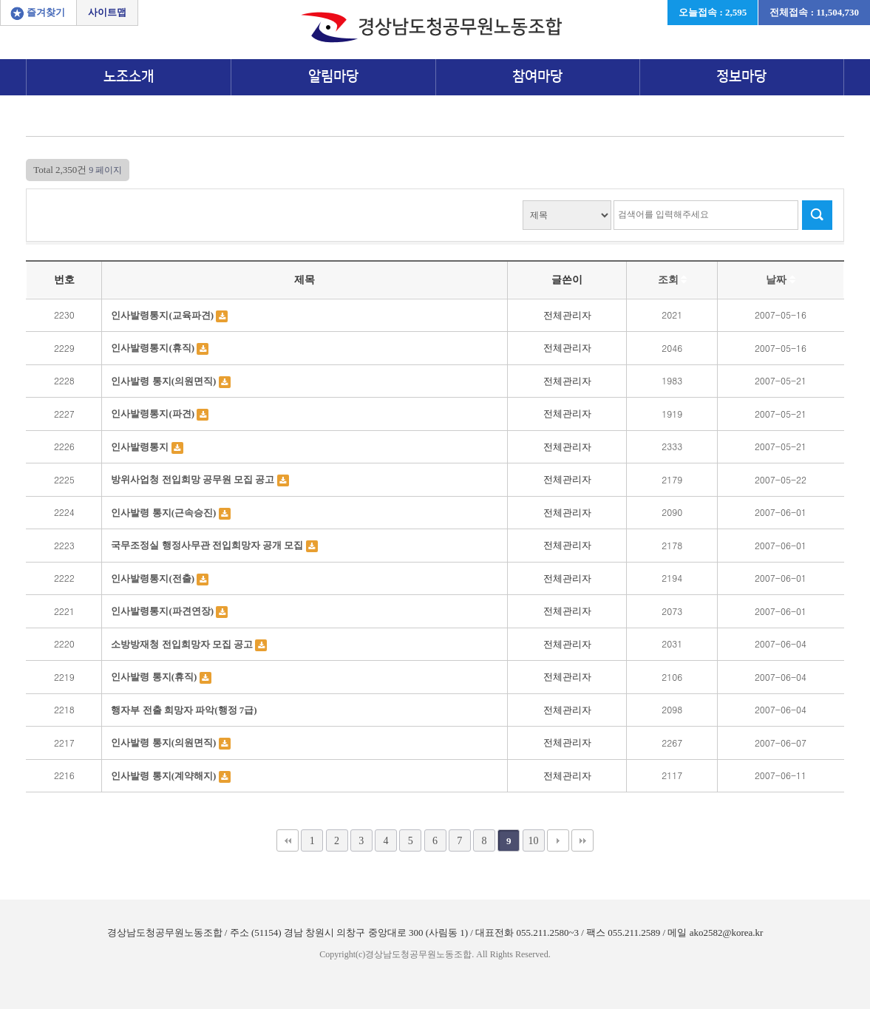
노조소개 (128, 76)
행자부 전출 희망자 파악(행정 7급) (183, 710)
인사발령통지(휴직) (154, 347)
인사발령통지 (141, 446)
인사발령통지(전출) (154, 578)
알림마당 (333, 76)
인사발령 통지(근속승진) (164, 512)
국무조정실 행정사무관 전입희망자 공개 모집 (208, 545)
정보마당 (741, 76)
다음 (558, 840)
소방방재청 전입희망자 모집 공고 (183, 644)
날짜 (780, 279)
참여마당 (537, 76)
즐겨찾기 (46, 12)
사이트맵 (107, 12)
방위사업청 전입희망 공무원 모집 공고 (193, 479)
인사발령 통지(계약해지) (164, 775)
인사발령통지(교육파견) (163, 315)
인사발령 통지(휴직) (155, 676)
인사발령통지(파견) (154, 413)
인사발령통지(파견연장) (163, 610)
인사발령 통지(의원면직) (164, 381)
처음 (287, 840)
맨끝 (582, 840)
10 (533, 840)
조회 (672, 279)
